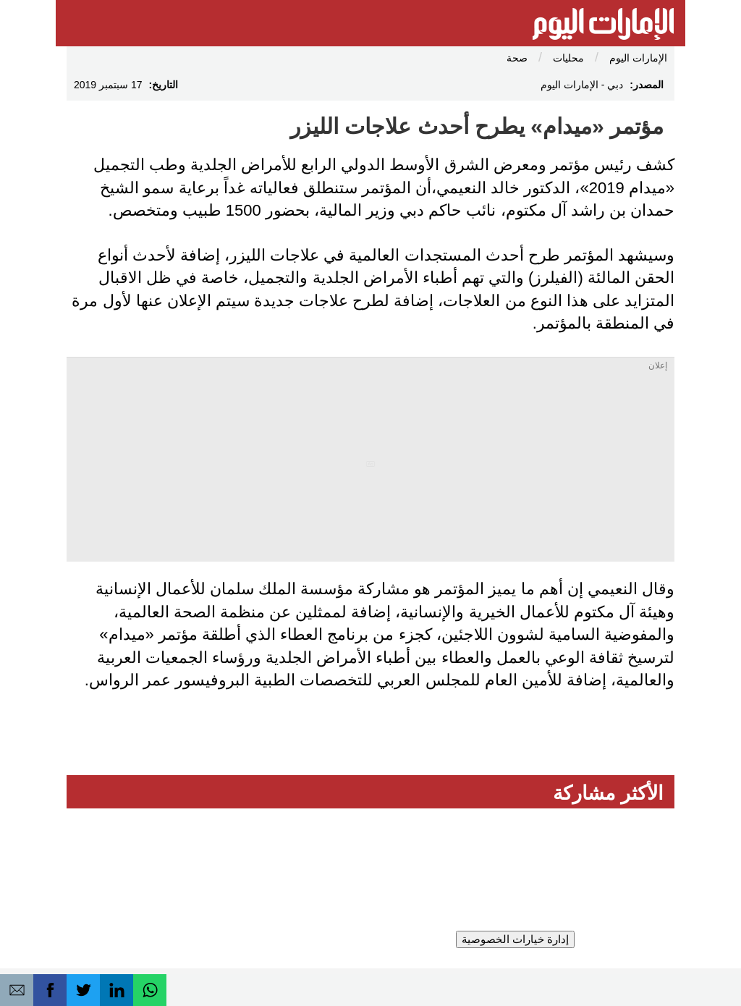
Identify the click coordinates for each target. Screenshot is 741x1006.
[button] (16, 990)
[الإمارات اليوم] (603, 24)
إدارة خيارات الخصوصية (515, 939)
